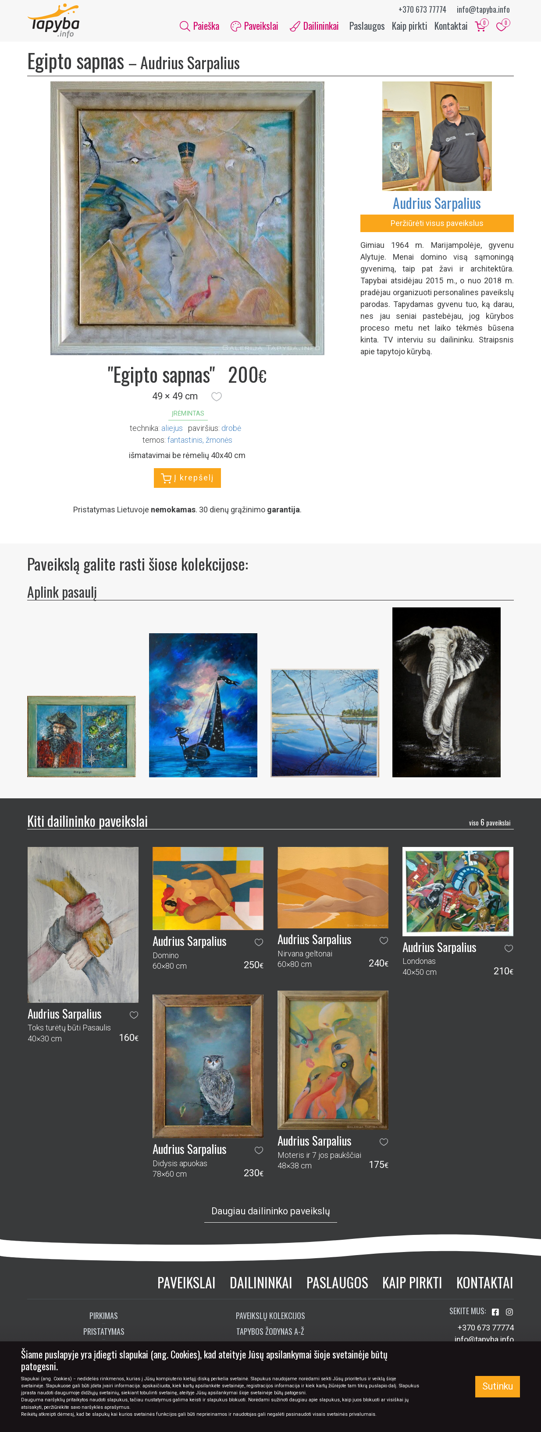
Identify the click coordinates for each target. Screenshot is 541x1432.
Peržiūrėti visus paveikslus (437, 223)
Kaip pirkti (409, 25)
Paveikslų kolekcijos (270, 1316)
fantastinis (185, 440)
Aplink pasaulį (62, 591)
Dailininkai (261, 1282)
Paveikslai (186, 1282)
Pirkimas (103, 1316)
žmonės (219, 440)
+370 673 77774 (422, 9)
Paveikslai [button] (254, 25)
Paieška (199, 25)
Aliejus (172, 428)
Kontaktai (451, 25)
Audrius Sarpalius (437, 203)
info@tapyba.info (483, 9)
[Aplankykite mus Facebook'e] (496, 1312)
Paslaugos (367, 25)
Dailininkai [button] (314, 25)
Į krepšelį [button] (187, 478)
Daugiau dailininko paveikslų (270, 1211)
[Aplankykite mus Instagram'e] (509, 1312)
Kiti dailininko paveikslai (87, 820)
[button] (216, 397)
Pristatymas (104, 1331)
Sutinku (497, 1386)
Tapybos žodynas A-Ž (270, 1331)
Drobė (231, 428)
